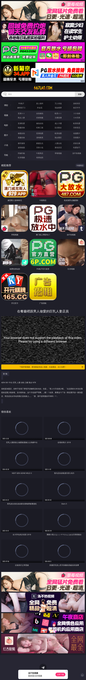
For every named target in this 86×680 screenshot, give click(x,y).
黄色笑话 (58, 147)
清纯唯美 (39, 137)
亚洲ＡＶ (21, 113)
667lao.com (43, 87)
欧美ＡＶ (58, 113)
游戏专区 (76, 103)
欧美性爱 (76, 123)
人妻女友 (58, 143)
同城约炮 (21, 153)
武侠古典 (76, 143)
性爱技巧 (76, 147)
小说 (6, 145)
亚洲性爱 (21, 123)
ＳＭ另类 (76, 117)
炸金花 (39, 107)
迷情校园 (21, 147)
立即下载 (60, 674)
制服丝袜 (21, 127)
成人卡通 (58, 123)
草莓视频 (58, 153)
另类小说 (39, 147)
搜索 (80, 94)
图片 (6, 135)
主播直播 (58, 117)
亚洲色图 (39, 133)
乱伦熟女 (58, 127)
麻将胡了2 (21, 107)
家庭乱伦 (39, 143)
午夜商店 (39, 153)
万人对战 (58, 103)
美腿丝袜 (21, 137)
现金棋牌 (58, 107)
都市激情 (21, 143)
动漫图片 (76, 133)
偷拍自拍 (39, 123)
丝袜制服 (39, 117)
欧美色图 (58, 133)
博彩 (6, 105)
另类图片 (76, 137)
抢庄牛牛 (76, 107)
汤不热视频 (76, 153)
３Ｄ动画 (76, 113)
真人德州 (39, 103)
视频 (6, 115)
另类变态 (76, 127)
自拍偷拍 (39, 113)
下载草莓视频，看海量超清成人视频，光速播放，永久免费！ (51, 366)
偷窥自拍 (21, 133)
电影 (6, 125)
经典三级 (39, 127)
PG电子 (21, 103)
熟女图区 (58, 137)
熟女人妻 (21, 117)
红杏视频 (21, 157)
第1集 (5, 374)
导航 (6, 155)
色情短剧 (39, 157)
